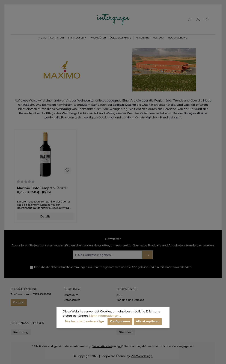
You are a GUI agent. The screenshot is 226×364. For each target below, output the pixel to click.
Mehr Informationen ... (105, 315)
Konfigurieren (120, 321)
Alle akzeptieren (147, 321)
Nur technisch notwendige (84, 321)
